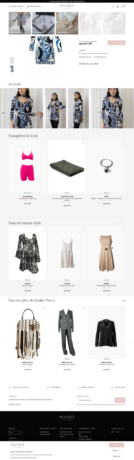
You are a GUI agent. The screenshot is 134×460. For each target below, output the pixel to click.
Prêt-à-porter (93, 20)
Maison (87, 12)
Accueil (81, 20)
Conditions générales (85, 439)
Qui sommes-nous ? (85, 432)
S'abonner (120, 400)
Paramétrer (116, 456)
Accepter (116, 445)
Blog (80, 434)
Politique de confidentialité (115, 404)
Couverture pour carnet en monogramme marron (67, 199)
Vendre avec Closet (66, 432)
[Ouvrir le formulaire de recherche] (112, 6)
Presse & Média (83, 437)
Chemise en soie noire (107, 364)
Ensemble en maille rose (27, 198)
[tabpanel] (46, 43)
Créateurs (68, 12)
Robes (100, 20)
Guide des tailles (45, 434)
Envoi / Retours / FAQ (66, 434)
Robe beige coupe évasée (106, 285)
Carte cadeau (97, 12)
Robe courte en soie (67, 285)
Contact (62, 437)
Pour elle (86, 20)
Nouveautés (37, 12)
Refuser (116, 451)
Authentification (44, 432)
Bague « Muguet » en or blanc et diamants (106, 198)
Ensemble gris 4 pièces (67, 364)
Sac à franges (27, 364)
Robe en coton (27, 285)
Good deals (78, 12)
